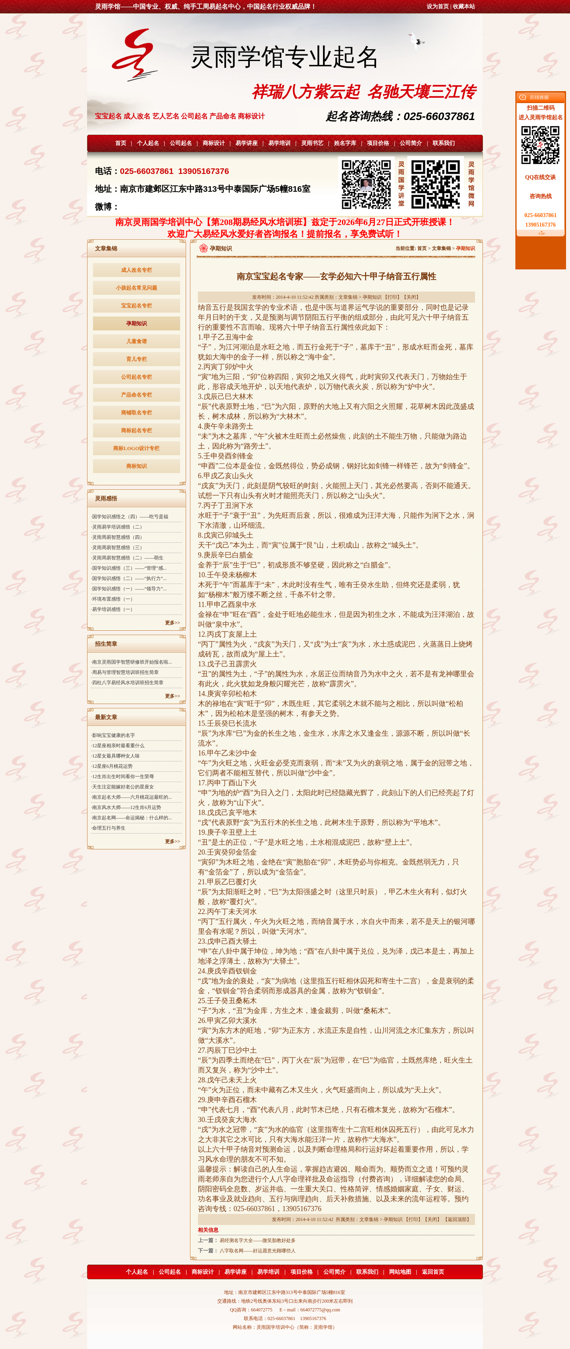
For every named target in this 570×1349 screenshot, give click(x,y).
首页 (120, 143)
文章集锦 (441, 248)
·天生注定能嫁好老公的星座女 (122, 787)
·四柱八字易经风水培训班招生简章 (127, 682)
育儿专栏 (136, 359)
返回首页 (433, 1272)
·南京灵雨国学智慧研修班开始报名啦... (131, 662)
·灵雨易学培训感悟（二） (117, 527)
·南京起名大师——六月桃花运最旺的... (131, 797)
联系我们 (444, 143)
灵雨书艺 (312, 143)
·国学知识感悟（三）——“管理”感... (129, 568)
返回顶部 (457, 1219)
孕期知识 (136, 323)
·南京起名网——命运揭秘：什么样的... (131, 817)
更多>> (172, 623)
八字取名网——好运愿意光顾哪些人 (258, 1251)
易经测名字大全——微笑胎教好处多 (258, 1240)
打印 (392, 297)
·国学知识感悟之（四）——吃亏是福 (129, 516)
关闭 (411, 297)
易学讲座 (247, 143)
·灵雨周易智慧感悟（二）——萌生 (127, 558)
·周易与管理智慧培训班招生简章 (125, 672)
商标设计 (214, 143)
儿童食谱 (136, 341)
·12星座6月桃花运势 (112, 766)
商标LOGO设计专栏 (136, 448)
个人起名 (148, 143)
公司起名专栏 (136, 377)
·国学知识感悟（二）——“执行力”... (129, 578)
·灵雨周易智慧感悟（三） (117, 547)
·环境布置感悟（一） (113, 599)
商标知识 (136, 466)
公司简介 (411, 143)
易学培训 (279, 143)
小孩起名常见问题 (136, 288)
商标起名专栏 (136, 430)
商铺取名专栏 (136, 413)
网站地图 (400, 1272)
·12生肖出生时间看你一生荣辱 (122, 776)
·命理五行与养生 (108, 828)
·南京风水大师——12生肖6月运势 (126, 807)
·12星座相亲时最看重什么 (117, 745)
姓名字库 (345, 143)
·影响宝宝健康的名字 (113, 735)
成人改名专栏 (136, 270)
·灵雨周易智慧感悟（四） (117, 537)
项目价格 (378, 143)
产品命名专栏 (136, 395)
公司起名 (181, 143)
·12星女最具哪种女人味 (115, 756)
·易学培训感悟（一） (113, 609)
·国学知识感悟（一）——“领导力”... (129, 588)
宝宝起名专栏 (136, 306)
